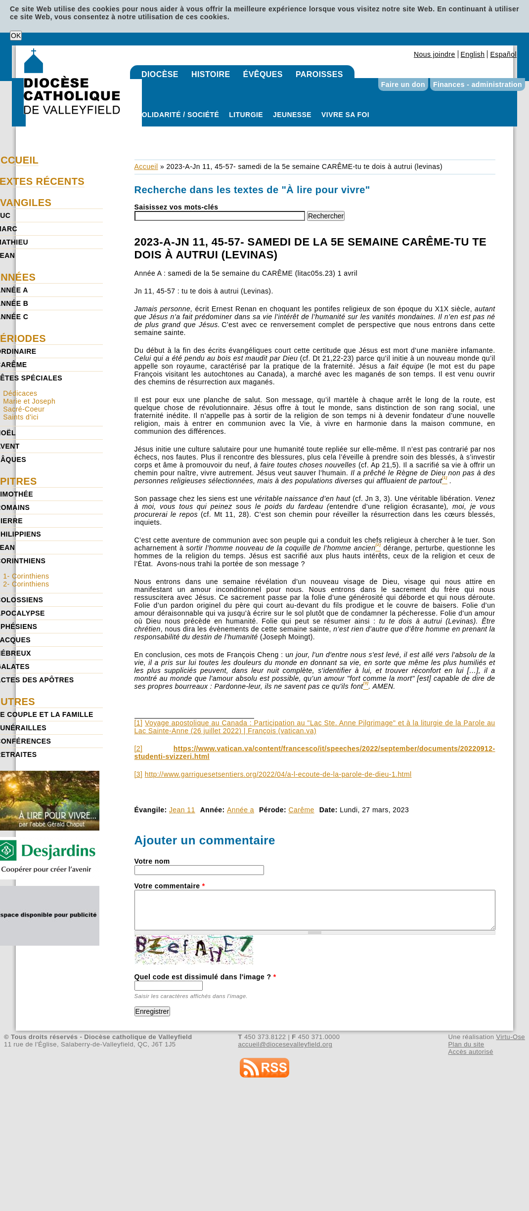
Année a (240, 810)
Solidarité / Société (178, 115)
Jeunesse (292, 115)
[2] (138, 748)
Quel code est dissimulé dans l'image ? (205, 977)
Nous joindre (434, 54)
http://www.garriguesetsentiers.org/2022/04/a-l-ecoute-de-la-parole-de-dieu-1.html (278, 774)
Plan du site (466, 1044)
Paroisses (319, 74)
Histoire (210, 74)
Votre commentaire (169, 886)
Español (503, 54)
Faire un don (403, 84)
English (473, 54)
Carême (301, 810)
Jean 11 (182, 810)
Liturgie (246, 115)
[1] (138, 723)
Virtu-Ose (510, 1037)
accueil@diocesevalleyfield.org (285, 1044)
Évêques (263, 74)
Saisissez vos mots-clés (176, 207)
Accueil (146, 166)
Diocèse (159, 74)
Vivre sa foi (345, 115)
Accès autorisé (470, 1051)
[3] (138, 774)
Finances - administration (477, 84)
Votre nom (152, 861)
